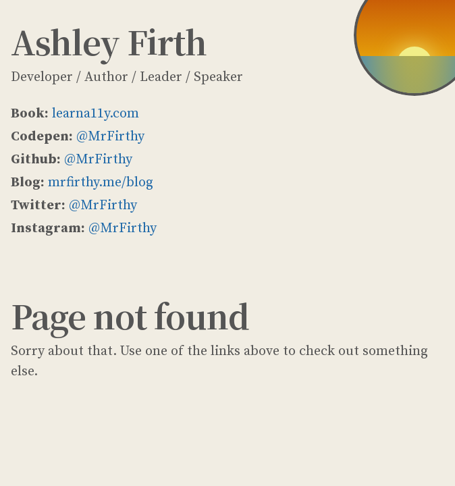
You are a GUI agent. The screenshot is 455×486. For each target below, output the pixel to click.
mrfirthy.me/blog (100, 182)
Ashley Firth (109, 41)
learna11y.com (95, 113)
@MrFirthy (110, 136)
